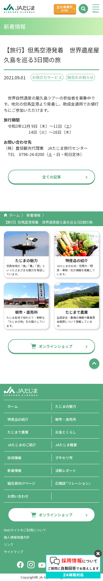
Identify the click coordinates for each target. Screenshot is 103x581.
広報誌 (73, 483)
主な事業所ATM (64, 8)
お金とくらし (65, 432)
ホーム (14, 215)
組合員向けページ (21, 483)
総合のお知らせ (80, 77)
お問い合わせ (17, 496)
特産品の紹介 (17, 419)
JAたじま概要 (66, 444)
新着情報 (34, 215)
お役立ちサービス (47, 77)
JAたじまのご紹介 (21, 444)
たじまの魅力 (65, 406)
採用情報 (14, 457)
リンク (8, 544)
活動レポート (65, 470)
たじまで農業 (17, 432)
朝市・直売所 (65, 419)
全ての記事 (51, 176)
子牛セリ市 (64, 457)
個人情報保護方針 (17, 537)
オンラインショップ (55, 346)
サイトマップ (13, 551)
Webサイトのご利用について (25, 530)
